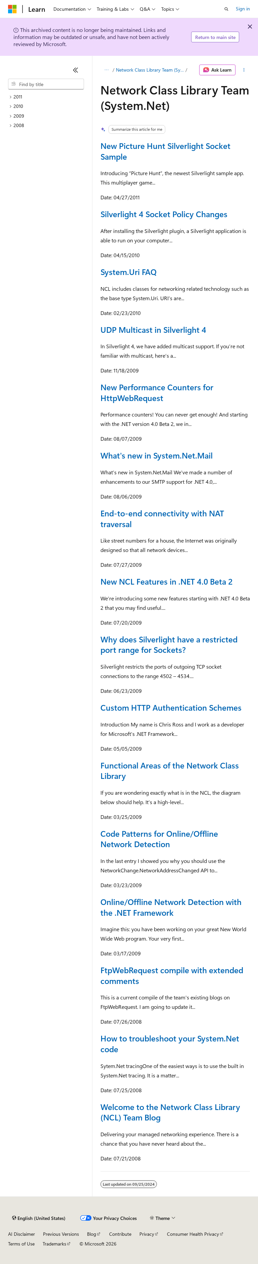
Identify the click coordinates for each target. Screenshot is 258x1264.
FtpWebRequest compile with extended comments (171, 975)
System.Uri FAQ (128, 271)
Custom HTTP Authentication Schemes (171, 707)
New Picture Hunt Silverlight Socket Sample (165, 151)
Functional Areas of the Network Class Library (169, 770)
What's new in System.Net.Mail (156, 455)
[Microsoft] (12, 9)
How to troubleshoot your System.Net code (169, 1043)
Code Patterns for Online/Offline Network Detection (159, 839)
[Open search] (226, 9)
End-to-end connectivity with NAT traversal (162, 518)
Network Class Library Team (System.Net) (150, 70)
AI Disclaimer (21, 1234)
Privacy (146, 1234)
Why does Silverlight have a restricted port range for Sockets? (169, 644)
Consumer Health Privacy (193, 1234)
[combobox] (46, 84)
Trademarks (54, 1243)
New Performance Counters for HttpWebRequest (156, 392)
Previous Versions (61, 1234)
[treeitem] (46, 97)
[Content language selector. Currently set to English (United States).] (39, 1218)
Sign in (243, 8)
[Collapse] (75, 70)
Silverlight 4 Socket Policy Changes (163, 213)
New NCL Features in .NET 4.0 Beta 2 (166, 581)
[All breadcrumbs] (106, 70)
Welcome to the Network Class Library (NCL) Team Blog (170, 1112)
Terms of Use (21, 1243)
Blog (91, 1234)
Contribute (120, 1234)
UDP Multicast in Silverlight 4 (153, 329)
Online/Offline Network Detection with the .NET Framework (171, 907)
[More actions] (244, 70)
